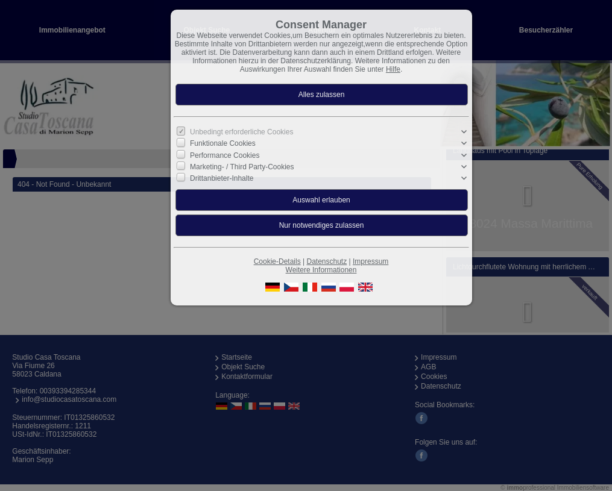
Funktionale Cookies (223, 143)
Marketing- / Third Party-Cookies (242, 167)
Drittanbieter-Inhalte (221, 178)
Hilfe (393, 69)
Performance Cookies (224, 155)
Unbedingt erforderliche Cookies (241, 132)
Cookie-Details (277, 261)
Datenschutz (326, 261)
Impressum (370, 261)
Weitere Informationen (321, 270)
